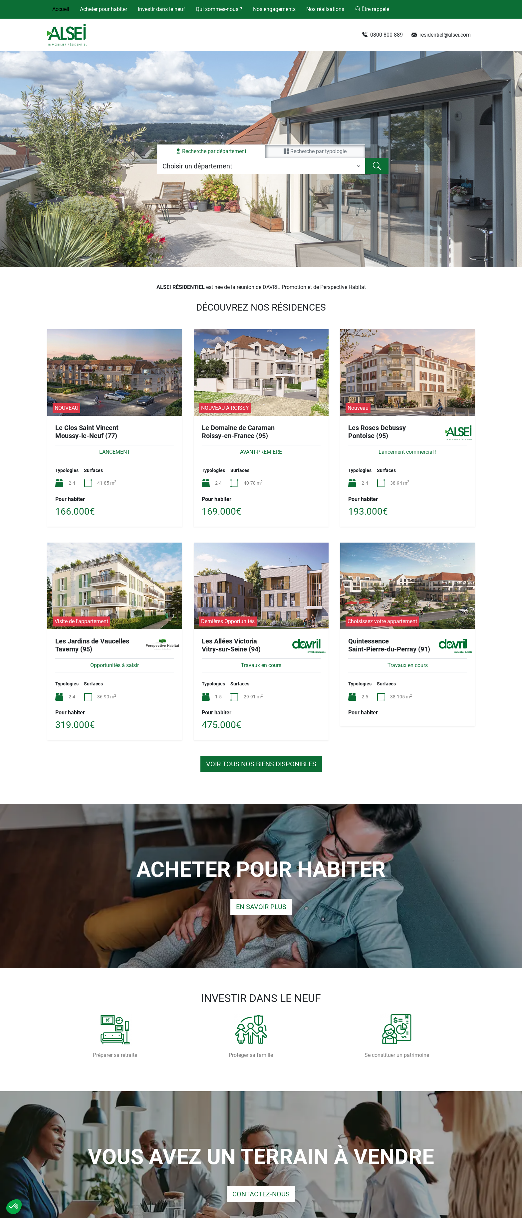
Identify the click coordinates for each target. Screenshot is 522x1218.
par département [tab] (210, 151)
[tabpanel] (261, 166)
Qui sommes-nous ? (219, 9)
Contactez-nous (261, 1194)
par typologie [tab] (315, 151)
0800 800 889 (382, 35)
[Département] (261, 166)
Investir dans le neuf (161, 9)
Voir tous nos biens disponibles (261, 764)
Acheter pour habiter (103, 9)
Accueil (60, 9)
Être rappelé (372, 9)
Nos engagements (274, 9)
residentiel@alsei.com (441, 35)
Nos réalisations (325, 9)
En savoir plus (261, 907)
